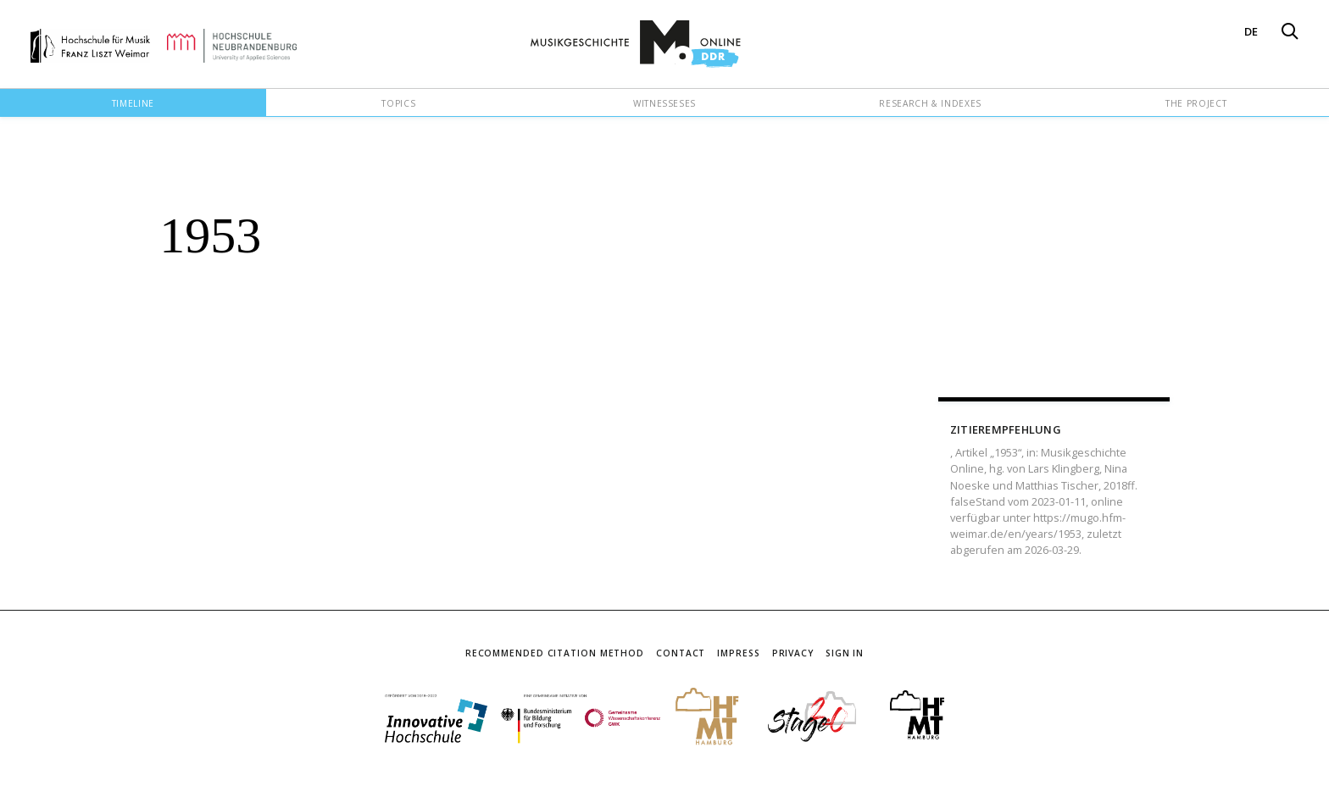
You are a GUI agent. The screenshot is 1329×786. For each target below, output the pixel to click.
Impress (738, 653)
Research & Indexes (930, 103)
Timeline (133, 103)
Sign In (845, 653)
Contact (680, 653)
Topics (398, 103)
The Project (1195, 103)
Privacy (793, 653)
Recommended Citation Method (554, 653)
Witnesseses (664, 103)
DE (1251, 31)
